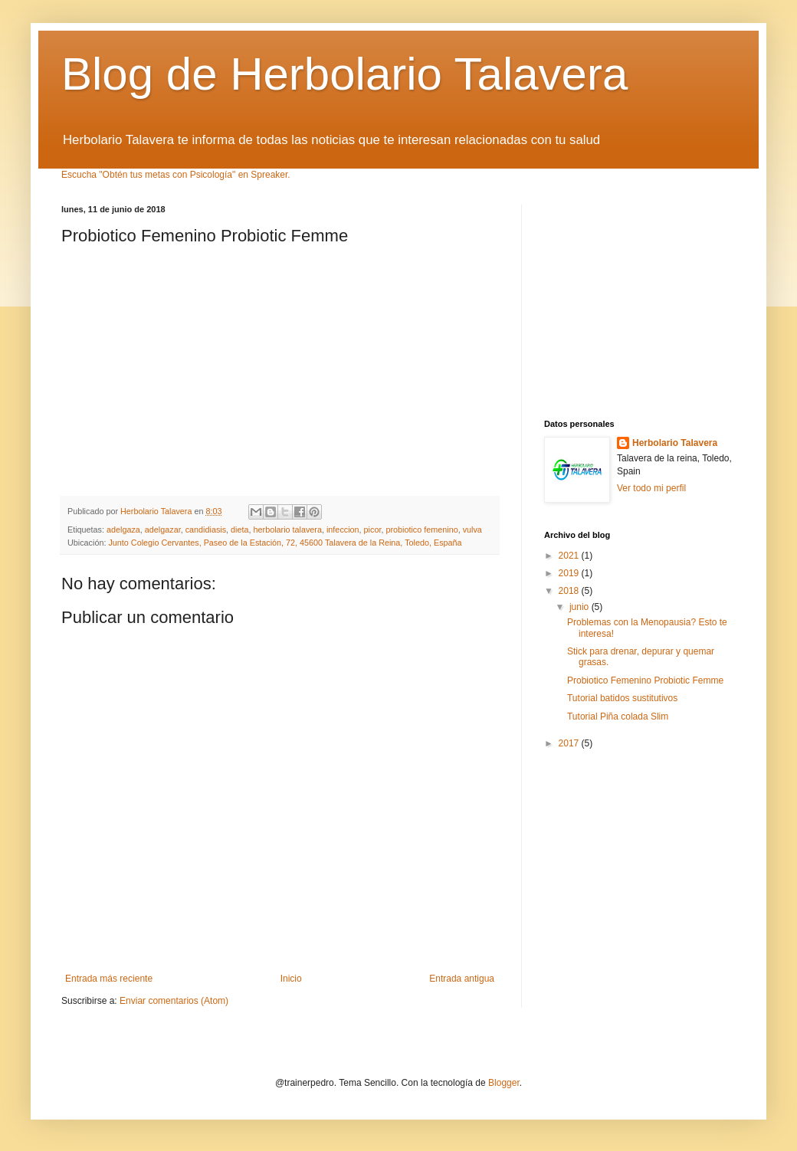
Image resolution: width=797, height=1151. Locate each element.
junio (580, 607)
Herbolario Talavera (674, 443)
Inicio (291, 978)
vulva (472, 529)
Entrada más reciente (109, 978)
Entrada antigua (461, 978)
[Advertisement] (640, 300)
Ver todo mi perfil (651, 488)
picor (373, 529)
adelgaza (123, 529)
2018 (570, 590)
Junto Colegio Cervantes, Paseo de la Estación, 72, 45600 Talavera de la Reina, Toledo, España (284, 542)
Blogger (504, 1082)
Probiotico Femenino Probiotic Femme (645, 680)
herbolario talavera (288, 529)
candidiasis (205, 529)
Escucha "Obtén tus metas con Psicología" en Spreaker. (175, 174)
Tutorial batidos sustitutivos (622, 698)
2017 (570, 743)
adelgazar (163, 529)
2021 (570, 555)
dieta (239, 529)
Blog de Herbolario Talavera (344, 74)
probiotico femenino (421, 529)
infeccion (342, 529)
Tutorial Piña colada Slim (617, 716)
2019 (570, 573)
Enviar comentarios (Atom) (174, 1000)
